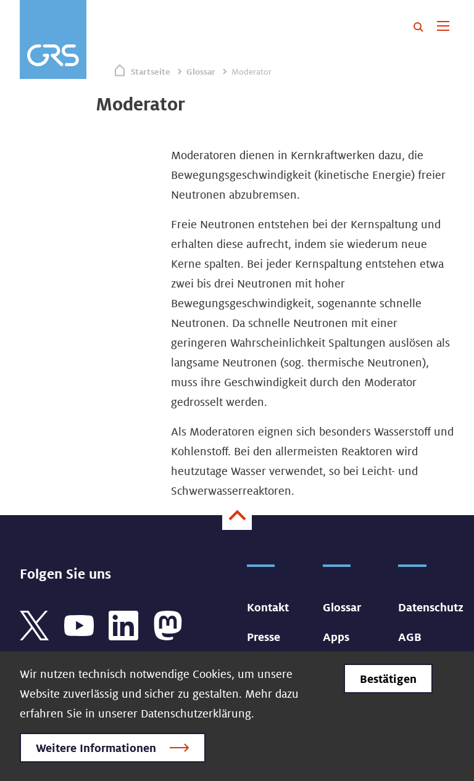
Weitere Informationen (96, 747)
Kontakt (268, 607)
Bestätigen (388, 678)
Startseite (150, 71)
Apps (336, 636)
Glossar (200, 71)
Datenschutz (431, 607)
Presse (263, 636)
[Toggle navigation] (442, 27)
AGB (410, 636)
